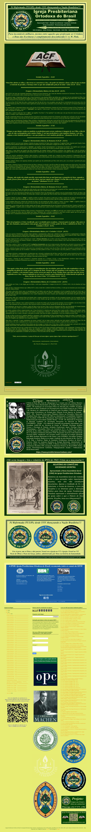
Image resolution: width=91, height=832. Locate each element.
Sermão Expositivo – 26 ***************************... (18, 624)
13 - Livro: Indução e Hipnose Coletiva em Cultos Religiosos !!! (72, 633)
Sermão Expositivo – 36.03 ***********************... (17, 667)
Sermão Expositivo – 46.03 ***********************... (17, 671)
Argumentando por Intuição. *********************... (17, 680)
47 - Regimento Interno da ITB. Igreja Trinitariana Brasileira (72, 713)
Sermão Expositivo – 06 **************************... (18, 617)
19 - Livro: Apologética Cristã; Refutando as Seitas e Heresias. (72, 645)
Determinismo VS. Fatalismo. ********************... (17, 683)
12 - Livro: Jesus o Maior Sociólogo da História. (70, 631)
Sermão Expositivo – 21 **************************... (18, 622)
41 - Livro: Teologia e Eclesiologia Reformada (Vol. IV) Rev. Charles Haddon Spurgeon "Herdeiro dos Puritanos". (73, 698)
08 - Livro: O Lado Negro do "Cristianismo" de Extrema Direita (72, 623)
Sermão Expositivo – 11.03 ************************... (18, 658)
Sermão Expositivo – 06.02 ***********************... (17, 635)
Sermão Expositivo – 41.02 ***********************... (17, 647)
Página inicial (47, 389)
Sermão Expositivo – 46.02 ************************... (18, 649)
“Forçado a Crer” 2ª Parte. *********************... (17, 687)
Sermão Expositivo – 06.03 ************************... (18, 656)
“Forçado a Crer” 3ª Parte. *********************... (17, 689)
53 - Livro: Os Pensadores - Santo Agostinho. (69, 726)
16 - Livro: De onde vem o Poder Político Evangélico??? (71, 639)
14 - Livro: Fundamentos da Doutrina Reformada (70, 634)
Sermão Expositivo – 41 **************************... (18, 629)
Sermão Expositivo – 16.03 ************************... (18, 660)
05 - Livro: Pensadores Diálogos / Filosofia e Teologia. (71, 618)
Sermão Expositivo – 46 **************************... (18, 631)
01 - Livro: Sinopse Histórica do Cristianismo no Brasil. (71, 610)
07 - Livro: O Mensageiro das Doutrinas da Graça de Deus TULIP (73, 621)
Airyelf (47, 829)
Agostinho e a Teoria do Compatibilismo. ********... (17, 681)
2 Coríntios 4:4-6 (54, 276)
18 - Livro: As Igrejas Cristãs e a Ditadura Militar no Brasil (72, 643)
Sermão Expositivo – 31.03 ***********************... (17, 665)
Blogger (58, 829)
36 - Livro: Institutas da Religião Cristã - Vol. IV (70, 686)
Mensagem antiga (81, 389)
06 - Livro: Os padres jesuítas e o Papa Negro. (69, 620)
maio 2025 (9, 693)
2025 (7, 612)
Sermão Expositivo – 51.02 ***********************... (17, 651)
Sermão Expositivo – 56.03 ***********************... (17, 674)
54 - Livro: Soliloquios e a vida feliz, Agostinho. (70, 727)
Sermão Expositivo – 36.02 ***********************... (17, 645)
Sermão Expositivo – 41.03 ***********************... (17, 669)
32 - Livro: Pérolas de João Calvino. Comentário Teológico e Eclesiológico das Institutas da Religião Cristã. (72, 679)
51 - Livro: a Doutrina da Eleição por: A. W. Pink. (70, 721)
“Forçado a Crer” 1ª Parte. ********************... (17, 685)
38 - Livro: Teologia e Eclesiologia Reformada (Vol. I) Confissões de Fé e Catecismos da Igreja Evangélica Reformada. (73, 690)
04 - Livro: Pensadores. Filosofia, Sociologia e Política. (71, 617)
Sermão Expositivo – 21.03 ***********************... (17, 662)
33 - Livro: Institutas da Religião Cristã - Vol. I (69, 681)
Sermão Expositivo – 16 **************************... (18, 620)
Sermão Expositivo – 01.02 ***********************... (17, 633)
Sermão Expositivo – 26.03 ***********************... (17, 663)
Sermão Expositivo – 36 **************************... (18, 627)
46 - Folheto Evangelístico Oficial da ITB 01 (69, 711)
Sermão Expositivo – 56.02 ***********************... (17, 653)
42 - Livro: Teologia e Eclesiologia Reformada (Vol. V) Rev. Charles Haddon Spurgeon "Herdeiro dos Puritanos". (73, 700)
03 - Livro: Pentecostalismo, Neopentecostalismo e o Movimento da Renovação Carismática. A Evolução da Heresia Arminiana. (73, 615)
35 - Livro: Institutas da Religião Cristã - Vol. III (70, 684)
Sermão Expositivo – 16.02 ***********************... (17, 638)
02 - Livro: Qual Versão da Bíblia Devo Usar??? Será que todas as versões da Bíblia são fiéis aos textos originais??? (73, 612)
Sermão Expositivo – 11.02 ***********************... (17, 636)
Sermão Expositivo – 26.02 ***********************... (17, 642)
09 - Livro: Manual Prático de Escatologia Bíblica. (70, 624)
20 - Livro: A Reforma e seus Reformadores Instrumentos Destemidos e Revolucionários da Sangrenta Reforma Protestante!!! (74, 647)
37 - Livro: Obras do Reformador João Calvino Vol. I (70, 687)
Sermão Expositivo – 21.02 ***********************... (17, 640)
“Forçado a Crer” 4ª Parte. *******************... (17, 690)
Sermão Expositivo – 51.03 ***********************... (17, 672)
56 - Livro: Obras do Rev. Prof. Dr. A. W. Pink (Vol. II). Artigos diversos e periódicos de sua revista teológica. (72, 732)
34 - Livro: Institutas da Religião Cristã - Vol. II (69, 682)
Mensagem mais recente (11, 389)
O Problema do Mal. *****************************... (18, 676)
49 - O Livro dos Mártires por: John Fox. (68, 717)
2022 (7, 610)
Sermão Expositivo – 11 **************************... (18, 618)
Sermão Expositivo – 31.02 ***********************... (17, 644)
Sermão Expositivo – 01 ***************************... (18, 615)
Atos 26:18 (71, 85)
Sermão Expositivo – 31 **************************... (18, 626)
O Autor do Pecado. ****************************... (17, 678)
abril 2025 (9, 613)
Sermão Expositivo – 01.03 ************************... (18, 654)
